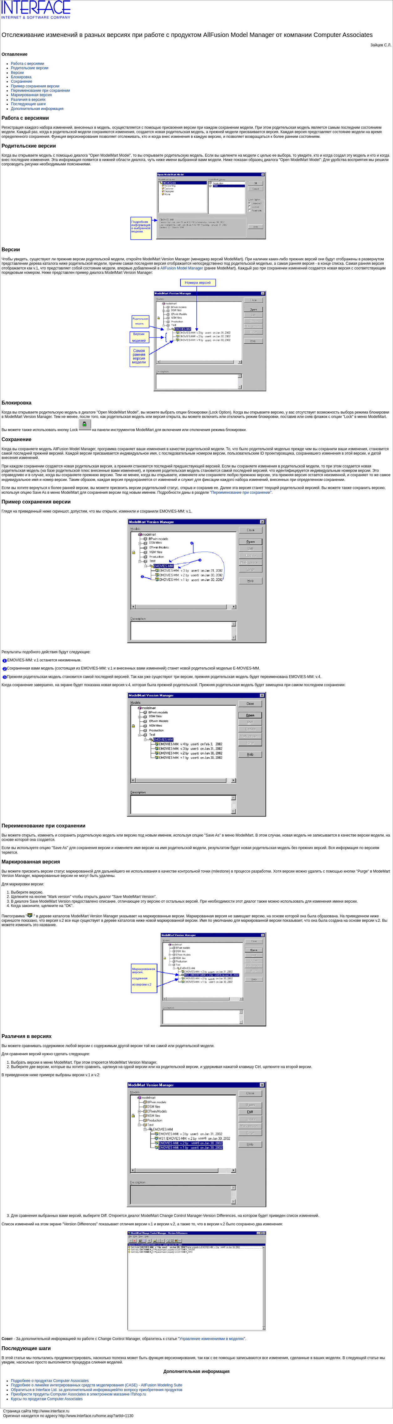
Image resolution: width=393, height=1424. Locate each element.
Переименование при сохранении (40, 90)
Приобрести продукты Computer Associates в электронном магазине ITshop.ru (78, 1394)
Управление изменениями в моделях (211, 1339)
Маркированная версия (31, 95)
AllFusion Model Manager (181, 268)
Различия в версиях (28, 99)
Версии (17, 72)
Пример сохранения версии (35, 86)
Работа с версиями (27, 63)
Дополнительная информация (37, 109)
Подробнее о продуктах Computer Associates (50, 1381)
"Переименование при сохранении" (240, 492)
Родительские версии (29, 68)
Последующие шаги (28, 104)
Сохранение (21, 81)
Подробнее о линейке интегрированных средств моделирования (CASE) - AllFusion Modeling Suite (96, 1385)
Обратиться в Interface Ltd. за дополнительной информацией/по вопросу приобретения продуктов (96, 1390)
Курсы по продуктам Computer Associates (47, 1399)
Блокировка (21, 77)
